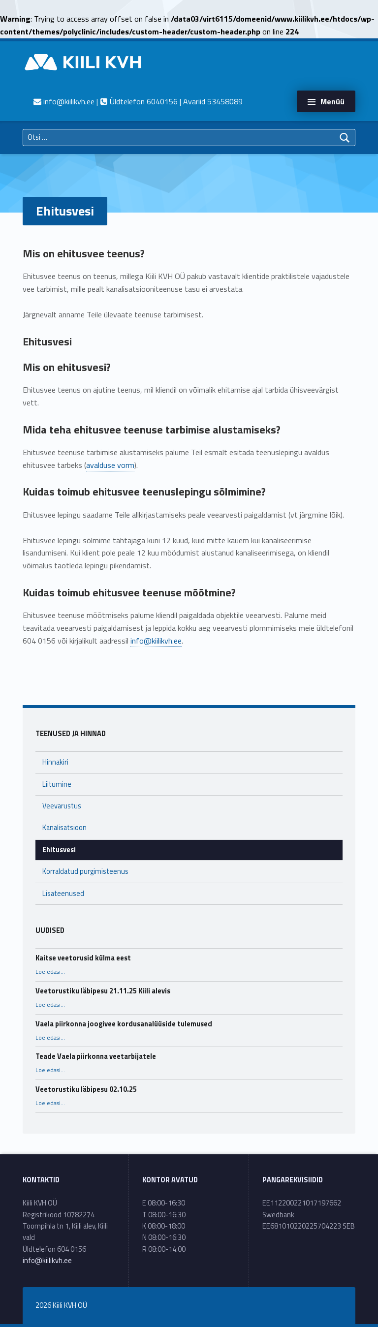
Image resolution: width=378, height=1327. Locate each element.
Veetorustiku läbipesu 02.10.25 (86, 1089)
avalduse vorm (110, 465)
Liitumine (56, 784)
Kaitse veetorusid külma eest (83, 958)
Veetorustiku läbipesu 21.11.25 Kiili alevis (102, 991)
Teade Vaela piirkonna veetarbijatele (95, 1056)
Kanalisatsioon (64, 827)
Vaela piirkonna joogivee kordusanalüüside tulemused (123, 1023)
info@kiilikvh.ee (156, 641)
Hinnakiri (55, 762)
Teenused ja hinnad (70, 733)
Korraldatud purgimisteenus (85, 871)
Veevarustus (61, 806)
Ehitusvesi (59, 849)
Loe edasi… (50, 971)
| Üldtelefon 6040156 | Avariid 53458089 (138, 101)
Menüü (332, 101)
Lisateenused (63, 893)
